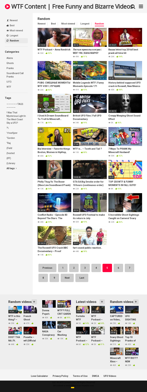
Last (81, 278)
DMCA (95, 376)
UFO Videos (110, 376)
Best (11, 25)
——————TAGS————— (15, 106)
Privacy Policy (60, 376)
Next (67, 278)
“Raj (9, 143)
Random (13, 40)
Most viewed (15, 30)
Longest (12, 35)
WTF (9, 86)
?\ (8, 128)
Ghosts (10, 63)
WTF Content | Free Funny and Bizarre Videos (69, 6)
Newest (12, 20)
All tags (12, 168)
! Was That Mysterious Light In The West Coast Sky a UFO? (16, 117)
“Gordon (11, 138)
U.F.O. (9, 81)
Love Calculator (39, 376)
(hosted (11, 153)
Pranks (10, 68)
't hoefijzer (12, 133)
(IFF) (9, 158)
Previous (47, 268)
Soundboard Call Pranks (15, 75)
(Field (9, 148)
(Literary (11, 163)
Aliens (10, 58)
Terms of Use (80, 376)
